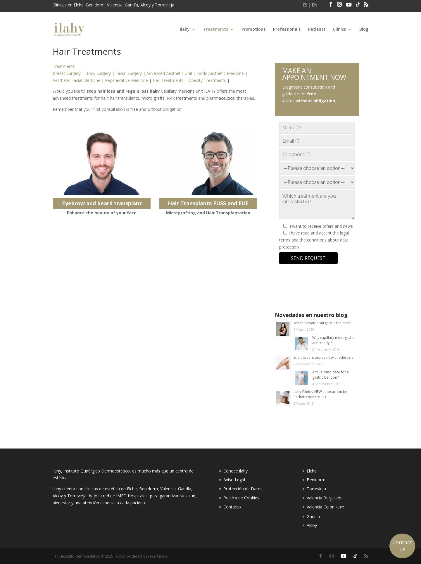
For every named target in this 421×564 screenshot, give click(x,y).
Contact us (402, 545)
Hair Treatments (168, 80)
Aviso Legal (234, 479)
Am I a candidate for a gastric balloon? (330, 375)
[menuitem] (305, 6)
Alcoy (312, 525)
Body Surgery (98, 73)
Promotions (253, 29)
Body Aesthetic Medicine (220, 73)
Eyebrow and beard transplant (102, 203)
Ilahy (185, 29)
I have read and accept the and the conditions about (314, 240)
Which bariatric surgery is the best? (322, 322)
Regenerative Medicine (126, 80)
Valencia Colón (325, 507)
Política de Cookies (241, 498)
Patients (316, 29)
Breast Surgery (67, 73)
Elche (312, 471)
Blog (363, 29)
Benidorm (316, 479)
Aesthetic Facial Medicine (76, 80)
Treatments (215, 29)
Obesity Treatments (207, 80)
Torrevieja (316, 488)
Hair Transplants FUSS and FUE (208, 203)
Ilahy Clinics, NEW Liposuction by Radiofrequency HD (320, 394)
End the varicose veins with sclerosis (323, 357)
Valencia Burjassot (324, 498)
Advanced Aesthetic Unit (169, 73)
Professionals (287, 29)
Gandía (313, 516)
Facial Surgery (128, 73)
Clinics (339, 29)
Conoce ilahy (235, 471)
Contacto (232, 507)
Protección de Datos (243, 488)
